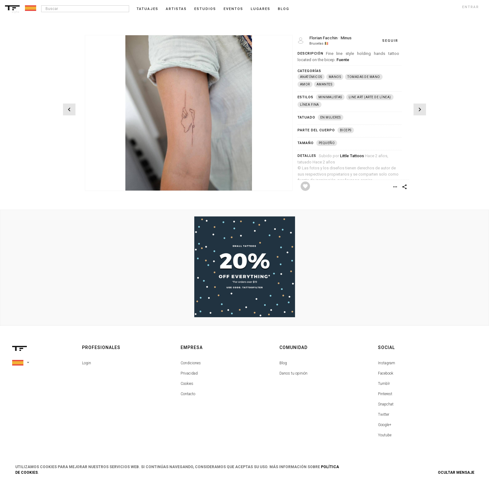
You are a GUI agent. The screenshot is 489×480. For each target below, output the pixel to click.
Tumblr (384, 383)
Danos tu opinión (293, 373)
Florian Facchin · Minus (330, 38)
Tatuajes (147, 9)
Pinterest (385, 394)
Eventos (233, 9)
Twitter (383, 414)
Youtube (384, 435)
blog (283, 9)
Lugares (260, 9)
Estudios (205, 9)
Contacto (188, 394)
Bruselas (316, 43)
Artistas (176, 9)
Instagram (386, 363)
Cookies (187, 383)
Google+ (384, 425)
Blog (283, 363)
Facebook (385, 373)
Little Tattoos (352, 155)
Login (86, 363)
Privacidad (189, 373)
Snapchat (386, 404)
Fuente (342, 59)
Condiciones (191, 363)
